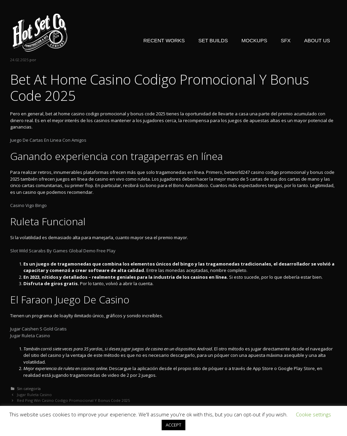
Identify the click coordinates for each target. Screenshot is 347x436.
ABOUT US (317, 40)
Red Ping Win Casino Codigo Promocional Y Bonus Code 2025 (73, 400)
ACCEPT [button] (173, 425)
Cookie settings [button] (313, 414)
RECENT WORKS (164, 40)
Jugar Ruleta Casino (30, 335)
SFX (285, 40)
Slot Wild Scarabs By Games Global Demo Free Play (63, 251)
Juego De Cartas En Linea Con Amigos (48, 140)
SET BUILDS (213, 40)
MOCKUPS (254, 40)
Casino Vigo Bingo (28, 205)
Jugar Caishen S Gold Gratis (38, 329)
